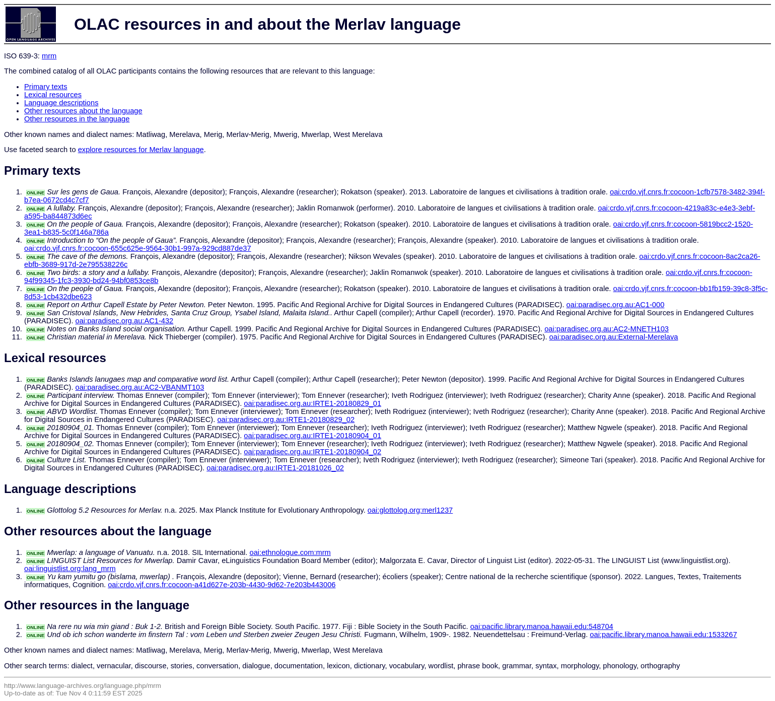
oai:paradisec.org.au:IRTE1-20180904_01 (312, 436)
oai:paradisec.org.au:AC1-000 (616, 305)
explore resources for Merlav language (141, 150)
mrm (49, 56)
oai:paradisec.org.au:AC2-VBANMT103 (140, 387)
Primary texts (45, 87)
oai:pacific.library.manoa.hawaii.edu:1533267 (663, 634)
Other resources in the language (76, 119)
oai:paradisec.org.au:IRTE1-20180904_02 (312, 452)
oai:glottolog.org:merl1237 (410, 510)
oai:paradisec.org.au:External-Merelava (613, 337)
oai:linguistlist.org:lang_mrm (70, 569)
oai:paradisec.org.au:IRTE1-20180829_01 (312, 403)
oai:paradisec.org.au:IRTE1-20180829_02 (286, 419)
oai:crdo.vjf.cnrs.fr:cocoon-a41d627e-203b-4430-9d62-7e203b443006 (221, 585)
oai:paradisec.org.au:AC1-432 (125, 321)
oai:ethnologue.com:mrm (290, 552)
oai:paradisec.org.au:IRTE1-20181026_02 (275, 468)
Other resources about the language (83, 111)
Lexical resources (53, 95)
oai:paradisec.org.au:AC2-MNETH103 (606, 329)
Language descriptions (61, 103)
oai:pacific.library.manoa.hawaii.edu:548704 (541, 626)
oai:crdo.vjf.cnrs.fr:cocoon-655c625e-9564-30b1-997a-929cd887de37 (137, 248)
